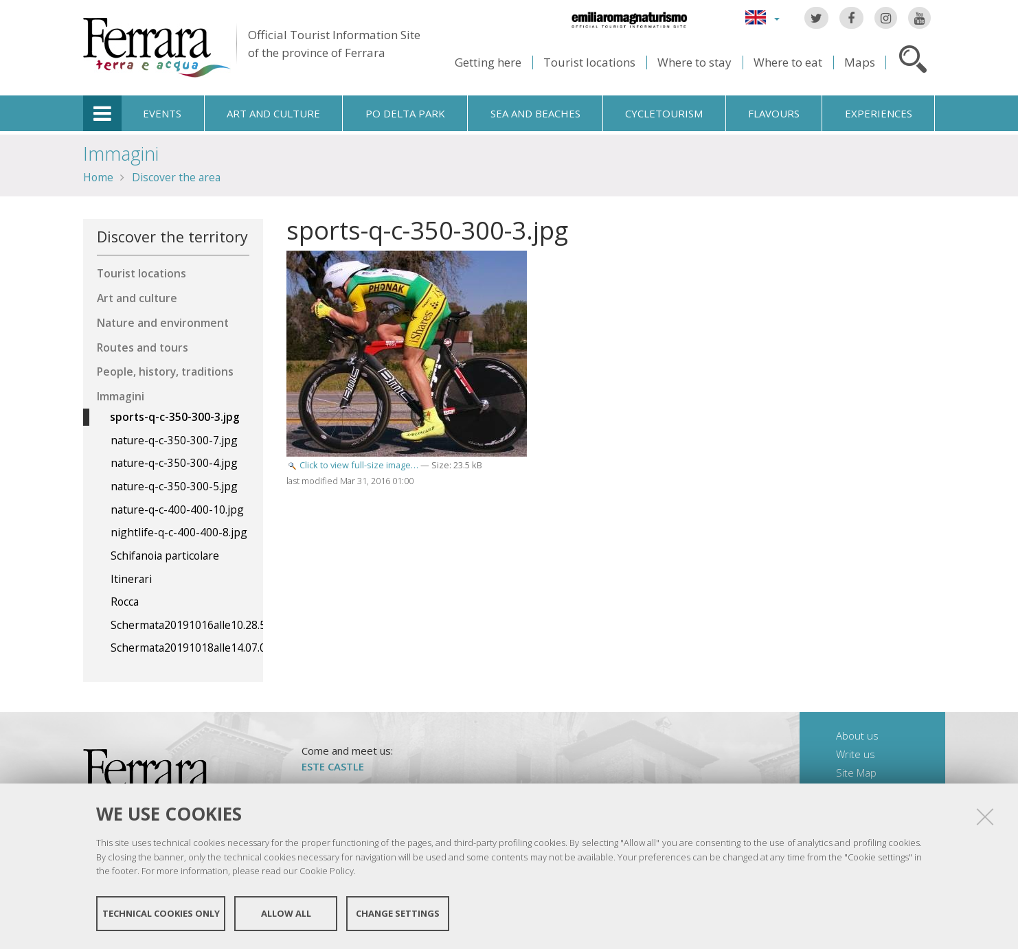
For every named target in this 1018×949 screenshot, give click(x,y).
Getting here (488, 62)
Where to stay (694, 62)
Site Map (856, 772)
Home (98, 177)
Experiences (878, 113)
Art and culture (273, 113)
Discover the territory (172, 237)
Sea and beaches (535, 113)
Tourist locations (589, 62)
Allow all (286, 913)
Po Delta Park (405, 113)
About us (857, 735)
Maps (859, 62)
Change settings (398, 913)
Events (162, 113)
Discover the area (176, 177)
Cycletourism (664, 113)
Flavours (774, 113)
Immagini (121, 153)
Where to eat (788, 62)
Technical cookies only (161, 913)
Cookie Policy (326, 871)
